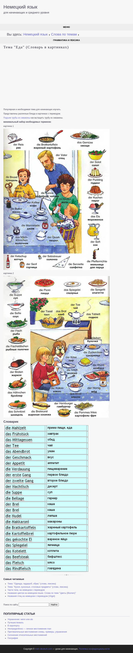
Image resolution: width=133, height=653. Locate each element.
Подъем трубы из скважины (16, 118)
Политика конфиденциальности (94, 649)
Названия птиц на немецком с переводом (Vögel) (31, 596)
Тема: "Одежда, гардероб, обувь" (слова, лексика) (32, 583)
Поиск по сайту (10, 604)
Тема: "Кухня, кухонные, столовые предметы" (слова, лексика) (38, 587)
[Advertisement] (66, 79)
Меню (66, 27)
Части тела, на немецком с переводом (26, 590)
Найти (54, 604)
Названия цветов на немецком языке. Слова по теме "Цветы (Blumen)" (42, 593)
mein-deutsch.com (43, 649)
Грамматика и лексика (66, 40)
